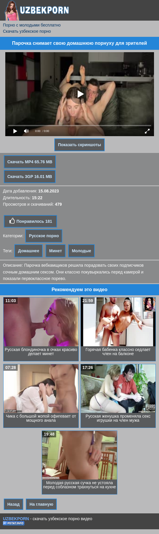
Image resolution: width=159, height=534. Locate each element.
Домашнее (28, 250)
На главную (41, 504)
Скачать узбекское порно (27, 31)
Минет (55, 250)
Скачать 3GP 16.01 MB (29, 176)
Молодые (81, 250)
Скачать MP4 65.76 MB (29, 161)
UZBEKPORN (16, 518)
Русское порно (44, 235)
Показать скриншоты (79, 144)
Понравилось (30, 221)
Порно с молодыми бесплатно (32, 25)
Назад (13, 504)
